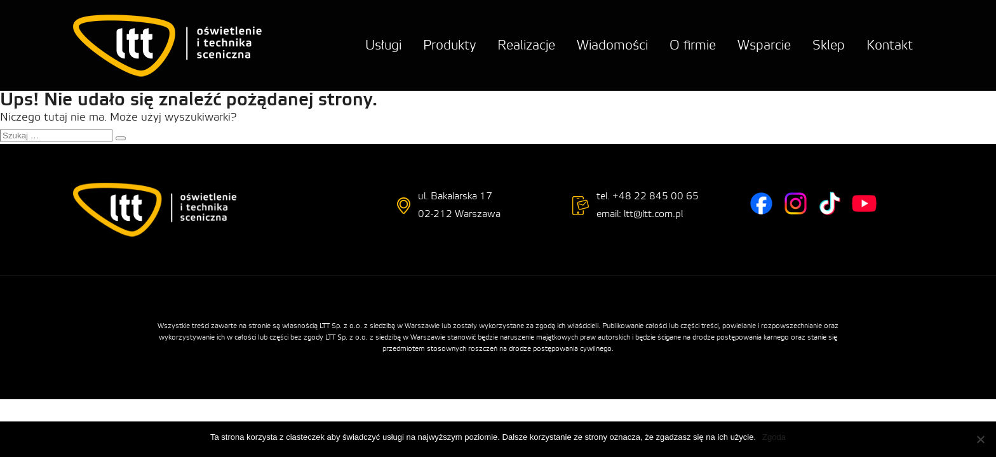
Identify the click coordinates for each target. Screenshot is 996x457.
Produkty (449, 45)
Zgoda (774, 437)
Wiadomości (612, 45)
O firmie (693, 45)
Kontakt (889, 45)
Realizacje (526, 45)
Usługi (383, 45)
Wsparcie (764, 45)
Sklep (828, 45)
